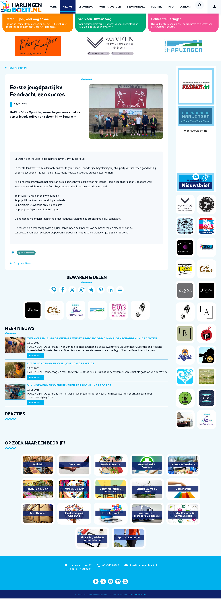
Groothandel (37, 526)
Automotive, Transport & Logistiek (147, 528)
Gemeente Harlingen (166, 33)
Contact (55, 20)
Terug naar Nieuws (18, 81)
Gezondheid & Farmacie (146, 479)
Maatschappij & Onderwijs (74, 528)
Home (53, 7)
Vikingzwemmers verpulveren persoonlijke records (69, 399)
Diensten (74, 478)
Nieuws (67, 7)
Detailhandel (183, 502)
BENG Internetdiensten (137, 608)
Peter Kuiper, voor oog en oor (27, 33)
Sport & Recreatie (129, 551)
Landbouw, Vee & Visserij (146, 503)
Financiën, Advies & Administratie (92, 552)
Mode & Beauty (110, 478)
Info (171, 7)
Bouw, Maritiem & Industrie (110, 503)
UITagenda (86, 7)
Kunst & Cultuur (110, 7)
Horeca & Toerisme (183, 478)
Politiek (156, 7)
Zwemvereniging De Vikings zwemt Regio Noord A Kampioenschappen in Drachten (92, 352)
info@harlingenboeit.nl (143, 578)
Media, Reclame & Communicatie (183, 528)
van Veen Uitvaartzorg (94, 33)
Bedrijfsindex (136, 7)
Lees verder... (35, 369)
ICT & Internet (110, 526)
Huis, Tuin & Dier (38, 502)
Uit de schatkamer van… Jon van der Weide (60, 377)
